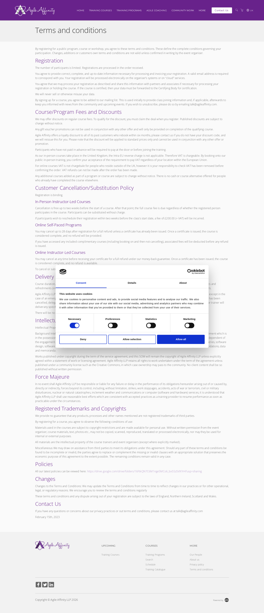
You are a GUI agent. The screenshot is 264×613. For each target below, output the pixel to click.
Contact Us (221, 10)
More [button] (202, 10)
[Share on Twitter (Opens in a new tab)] (45, 585)
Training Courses (100, 10)
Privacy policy (197, 564)
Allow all (181, 339)
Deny (83, 339)
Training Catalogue (155, 569)
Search (149, 559)
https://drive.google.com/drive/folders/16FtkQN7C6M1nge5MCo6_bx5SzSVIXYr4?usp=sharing (144, 471)
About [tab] (183, 282)
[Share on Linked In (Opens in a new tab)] (51, 585)
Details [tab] (132, 282)
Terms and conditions (201, 569)
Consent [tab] (81, 282)
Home (80, 10)
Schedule (151, 564)
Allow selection (132, 339)
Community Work (183, 10)
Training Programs (129, 10)
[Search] (236, 10)
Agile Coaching (157, 10)
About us (194, 559)
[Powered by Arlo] (221, 600)
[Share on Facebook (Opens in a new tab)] (38, 585)
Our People (196, 554)
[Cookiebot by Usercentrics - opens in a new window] (190, 271)
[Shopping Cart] (242, 10)
